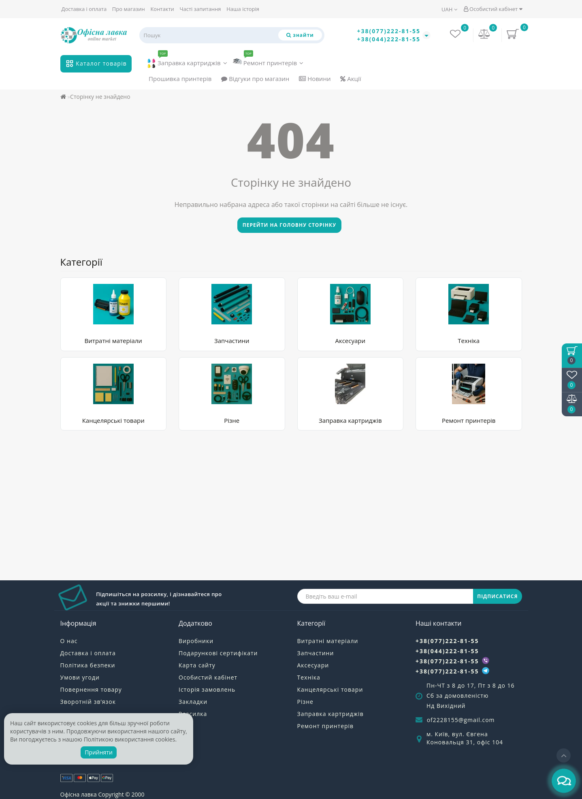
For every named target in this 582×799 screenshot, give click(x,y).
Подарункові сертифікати (218, 653)
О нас (69, 641)
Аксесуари (350, 341)
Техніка (469, 341)
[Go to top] (563, 755)
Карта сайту (197, 665)
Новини (314, 79)
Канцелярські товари (113, 420)
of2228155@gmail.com (461, 720)
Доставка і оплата (84, 9)
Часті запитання (200, 9)
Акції (350, 79)
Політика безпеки (87, 665)
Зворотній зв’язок (88, 701)
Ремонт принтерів (268, 61)
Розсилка (193, 714)
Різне (231, 420)
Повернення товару (91, 689)
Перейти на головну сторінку (289, 225)
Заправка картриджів (187, 61)
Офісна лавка (78, 794)
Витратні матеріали (113, 341)
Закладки (193, 701)
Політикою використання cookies (129, 739)
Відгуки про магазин (255, 79)
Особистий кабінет (493, 9)
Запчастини (231, 341)
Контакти (162, 9)
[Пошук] (300, 35)
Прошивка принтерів (180, 79)
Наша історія (242, 9)
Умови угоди (80, 677)
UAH (449, 9)
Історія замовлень (207, 689)
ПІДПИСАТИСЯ (497, 596)
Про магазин (128, 9)
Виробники (196, 641)
